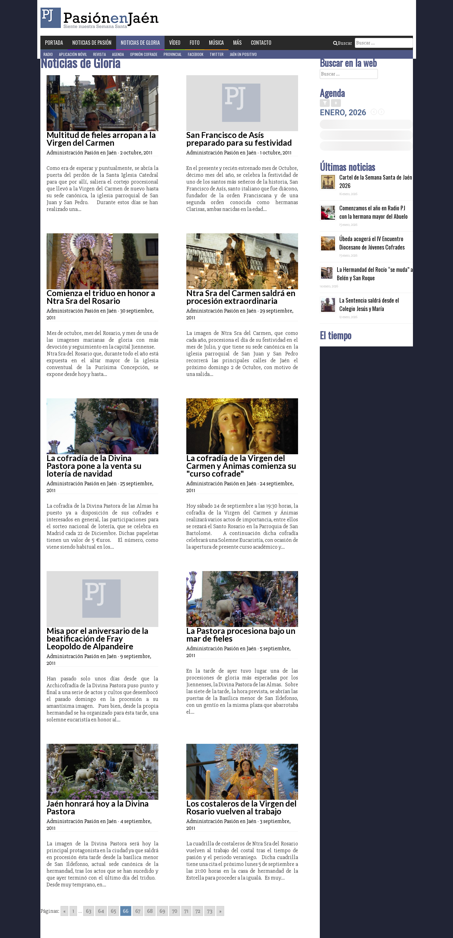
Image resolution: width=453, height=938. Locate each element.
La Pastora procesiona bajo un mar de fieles (240, 634)
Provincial (173, 54)
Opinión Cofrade (143, 54)
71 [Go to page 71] (186, 911)
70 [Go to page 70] (174, 911)
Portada (54, 42)
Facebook (195, 54)
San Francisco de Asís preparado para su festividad (239, 139)
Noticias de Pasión (91, 42)
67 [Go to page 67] (137, 911)
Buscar (342, 43)
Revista (99, 54)
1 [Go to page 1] (73, 911)
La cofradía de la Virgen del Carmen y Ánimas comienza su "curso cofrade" (241, 465)
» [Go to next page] (220, 911)
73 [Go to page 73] (209, 911)
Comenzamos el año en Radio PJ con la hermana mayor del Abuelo (373, 212)
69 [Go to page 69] (162, 911)
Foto (195, 42)
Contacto (261, 42)
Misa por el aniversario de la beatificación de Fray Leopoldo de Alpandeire (97, 638)
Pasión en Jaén (101, 18)
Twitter (217, 54)
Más (237, 42)
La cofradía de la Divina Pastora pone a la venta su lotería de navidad (94, 465)
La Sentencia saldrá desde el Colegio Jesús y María (369, 304)
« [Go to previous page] (64, 911)
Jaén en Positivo (243, 54)
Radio (48, 54)
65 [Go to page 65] (113, 911)
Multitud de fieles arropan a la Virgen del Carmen (101, 139)
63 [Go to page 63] (88, 911)
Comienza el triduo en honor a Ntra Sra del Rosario (101, 297)
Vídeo (174, 42)
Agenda (118, 54)
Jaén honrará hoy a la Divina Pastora (98, 807)
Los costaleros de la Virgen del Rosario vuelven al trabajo (241, 807)
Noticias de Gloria (140, 42)
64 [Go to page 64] (101, 911)
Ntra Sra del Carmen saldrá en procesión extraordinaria (240, 297)
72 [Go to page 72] (197, 911)
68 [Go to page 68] (150, 911)
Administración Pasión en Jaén (82, 152)
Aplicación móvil (73, 54)
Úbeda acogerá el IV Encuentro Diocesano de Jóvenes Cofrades (372, 243)
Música (216, 42)
